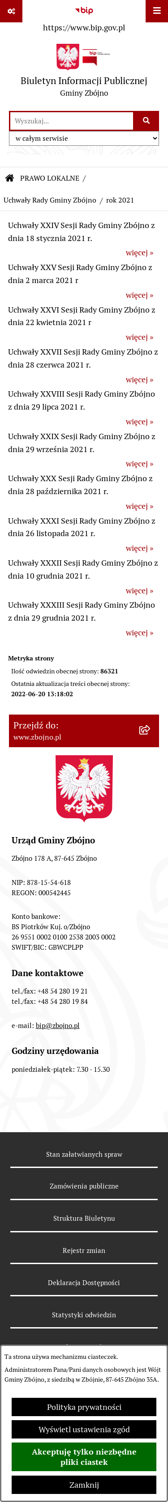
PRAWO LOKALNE (49, 178)
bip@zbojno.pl (58, 1025)
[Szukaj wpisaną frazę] (146, 121)
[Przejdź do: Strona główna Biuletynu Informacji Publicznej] (10, 178)
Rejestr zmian (84, 1250)
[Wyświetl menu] (157, 11)
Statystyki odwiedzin (84, 1315)
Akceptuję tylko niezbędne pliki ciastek (84, 1457)
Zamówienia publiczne (84, 1186)
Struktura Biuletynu (84, 1218)
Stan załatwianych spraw (84, 1154)
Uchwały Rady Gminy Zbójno (50, 200)
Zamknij (84, 1485)
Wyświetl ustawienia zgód (84, 1429)
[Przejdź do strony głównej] (84, 73)
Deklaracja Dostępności (84, 1282)
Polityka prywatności (84, 1407)
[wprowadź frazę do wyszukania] (71, 121)
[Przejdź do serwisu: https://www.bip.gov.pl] (84, 17)
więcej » (139, 252)
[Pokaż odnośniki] (11, 11)
